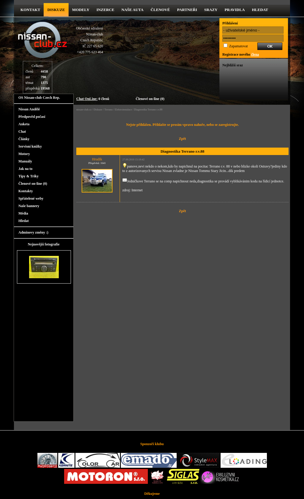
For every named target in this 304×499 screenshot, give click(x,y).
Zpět (182, 139)
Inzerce (105, 9)
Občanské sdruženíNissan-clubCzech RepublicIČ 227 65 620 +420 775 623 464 (89, 40)
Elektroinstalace (123, 109)
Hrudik (97, 159)
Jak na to (25, 169)
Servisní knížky (30, 146)
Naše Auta (132, 9)
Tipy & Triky (28, 176)
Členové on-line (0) (150, 99)
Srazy (211, 9)
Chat (22, 131)
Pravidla (235, 9)
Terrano (108, 109)
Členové (160, 9)
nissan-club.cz (83, 109)
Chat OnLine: (87, 99)
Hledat (260, 9)
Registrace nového (240, 54)
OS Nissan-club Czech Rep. (39, 98)
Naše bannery (28, 206)
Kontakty (25, 191)
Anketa (23, 124)
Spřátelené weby (30, 198)
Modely (80, 9)
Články (23, 139)
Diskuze (98, 109)
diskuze (56, 9)
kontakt (30, 9)
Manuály (25, 161)
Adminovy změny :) (33, 232)
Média (23, 213)
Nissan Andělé (29, 109)
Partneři (187, 9)
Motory (24, 154)
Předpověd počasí (31, 117)
